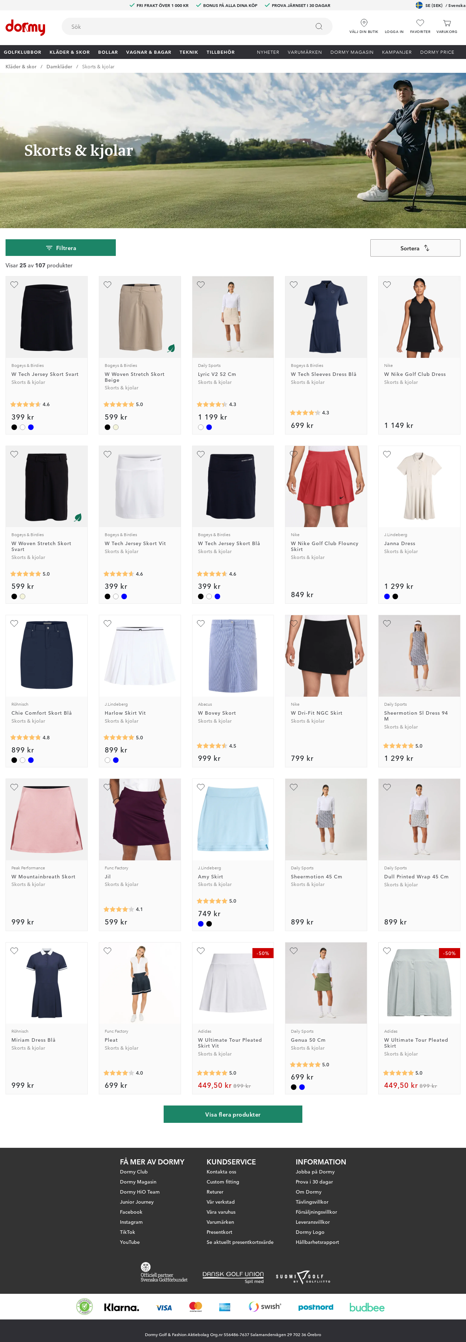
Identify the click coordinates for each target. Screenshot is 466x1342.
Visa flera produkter (233, 1114)
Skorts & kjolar (98, 66)
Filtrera (61, 248)
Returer (215, 1197)
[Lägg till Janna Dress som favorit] (387, 454)
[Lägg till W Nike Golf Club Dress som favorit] (387, 284)
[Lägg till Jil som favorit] (107, 787)
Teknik (189, 52)
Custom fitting (223, 1187)
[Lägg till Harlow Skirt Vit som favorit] (107, 623)
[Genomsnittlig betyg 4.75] (25, 737)
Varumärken (305, 52)
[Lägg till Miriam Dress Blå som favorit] (14, 951)
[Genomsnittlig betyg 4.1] (119, 909)
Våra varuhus (221, 1217)
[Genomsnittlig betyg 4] (119, 1073)
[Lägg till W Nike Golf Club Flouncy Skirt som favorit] (293, 454)
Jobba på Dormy (315, 1177)
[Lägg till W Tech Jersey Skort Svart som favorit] (14, 284)
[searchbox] (181, 26)
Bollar (108, 52)
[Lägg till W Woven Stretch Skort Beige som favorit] (107, 284)
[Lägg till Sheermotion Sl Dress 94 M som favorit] (387, 623)
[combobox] (197, 26)
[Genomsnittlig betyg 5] (119, 405)
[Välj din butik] (364, 24)
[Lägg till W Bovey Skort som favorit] (200, 623)
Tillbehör (221, 52)
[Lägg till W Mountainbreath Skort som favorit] (14, 787)
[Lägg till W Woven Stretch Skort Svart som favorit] (14, 454)
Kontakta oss (221, 1177)
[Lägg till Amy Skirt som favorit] (200, 787)
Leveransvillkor (313, 1227)
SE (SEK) (441, 5)
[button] (394, 24)
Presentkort (219, 1237)
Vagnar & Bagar (148, 52)
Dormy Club (134, 1177)
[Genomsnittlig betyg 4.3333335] (212, 405)
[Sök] (319, 26)
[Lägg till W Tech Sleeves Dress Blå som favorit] (293, 284)
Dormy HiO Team (140, 1197)
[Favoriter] (420, 26)
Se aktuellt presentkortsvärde (240, 1247)
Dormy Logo (310, 1237)
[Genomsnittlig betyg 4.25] (305, 413)
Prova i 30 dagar (314, 1187)
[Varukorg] (447, 26)
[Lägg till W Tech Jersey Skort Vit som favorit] (107, 454)
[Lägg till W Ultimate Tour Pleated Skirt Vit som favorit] (200, 951)
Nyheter (268, 52)
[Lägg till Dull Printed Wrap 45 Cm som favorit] (387, 787)
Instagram (131, 1227)
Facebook (131, 1217)
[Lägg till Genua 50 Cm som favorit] (293, 951)
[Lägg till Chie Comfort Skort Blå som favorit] (14, 623)
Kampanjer (397, 52)
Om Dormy (308, 1197)
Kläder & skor (70, 52)
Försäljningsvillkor (316, 1217)
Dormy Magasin (352, 52)
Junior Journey (137, 1207)
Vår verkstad (221, 1207)
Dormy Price (437, 52)
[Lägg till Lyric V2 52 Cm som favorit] (200, 284)
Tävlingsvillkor (312, 1207)
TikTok (127, 1237)
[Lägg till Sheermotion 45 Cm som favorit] (293, 787)
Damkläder (59, 66)
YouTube (130, 1247)
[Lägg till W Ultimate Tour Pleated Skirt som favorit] (387, 951)
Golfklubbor (22, 52)
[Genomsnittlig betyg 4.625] (25, 405)
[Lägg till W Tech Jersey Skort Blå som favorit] (200, 454)
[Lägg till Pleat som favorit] (107, 951)
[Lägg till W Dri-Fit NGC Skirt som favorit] (293, 623)
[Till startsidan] (25, 27)
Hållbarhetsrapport (317, 1247)
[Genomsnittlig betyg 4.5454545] (212, 746)
